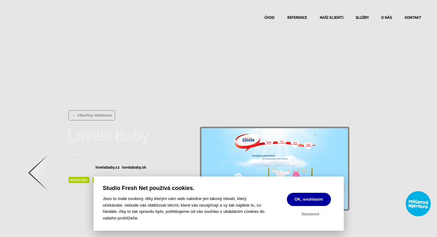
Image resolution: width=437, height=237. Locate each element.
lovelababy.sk (134, 167)
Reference (297, 18)
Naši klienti (332, 18)
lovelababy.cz (107, 167)
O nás (386, 18)
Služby (362, 18)
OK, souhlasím (309, 199)
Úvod (269, 18)
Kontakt (413, 18)
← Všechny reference (92, 115)
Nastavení (310, 214)
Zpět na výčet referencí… (44, 173)
